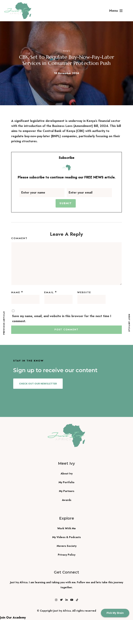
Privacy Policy (66, 555)
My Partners (66, 491)
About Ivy (67, 473)
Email (49, 292)
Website (84, 292)
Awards (66, 500)
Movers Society (66, 546)
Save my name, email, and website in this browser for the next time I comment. (61, 318)
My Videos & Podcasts (66, 537)
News (66, 51)
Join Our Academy (13, 617)
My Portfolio (66, 482)
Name (15, 292)
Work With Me (66, 528)
